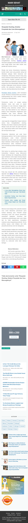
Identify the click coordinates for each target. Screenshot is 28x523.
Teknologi (10, 429)
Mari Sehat (14, 3)
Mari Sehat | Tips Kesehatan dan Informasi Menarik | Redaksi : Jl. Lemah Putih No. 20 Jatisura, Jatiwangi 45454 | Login (14, 519)
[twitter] (11, 266)
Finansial (14, 420)
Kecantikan (10, 423)
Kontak (13, 513)
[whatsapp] (23, 266)
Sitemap (19, 515)
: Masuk (20, 520)
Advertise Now (14, 337)
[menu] (2, 14)
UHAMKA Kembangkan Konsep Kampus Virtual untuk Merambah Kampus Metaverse (13, 384)
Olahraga (16, 426)
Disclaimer (18, 513)
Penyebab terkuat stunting (9, 92)
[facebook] (5, 266)
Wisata (15, 429)
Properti (4, 429)
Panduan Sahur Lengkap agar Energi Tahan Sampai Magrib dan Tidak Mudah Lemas (15, 202)
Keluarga (17, 423)
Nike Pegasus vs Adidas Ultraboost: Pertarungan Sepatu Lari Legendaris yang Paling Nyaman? (17, 444)
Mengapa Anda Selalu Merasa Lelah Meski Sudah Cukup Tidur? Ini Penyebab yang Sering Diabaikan (18, 468)
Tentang (8, 513)
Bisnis (3, 420)
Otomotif (22, 426)
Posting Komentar (6, 34)
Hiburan (4, 423)
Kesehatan (4, 426)
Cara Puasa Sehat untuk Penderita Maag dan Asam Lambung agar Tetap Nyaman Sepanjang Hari (18, 453)
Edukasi (9, 420)
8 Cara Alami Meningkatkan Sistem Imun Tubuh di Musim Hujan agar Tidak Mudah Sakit (15, 192)
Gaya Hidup (21, 420)
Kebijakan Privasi (11, 515)
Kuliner (10, 426)
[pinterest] (17, 266)
